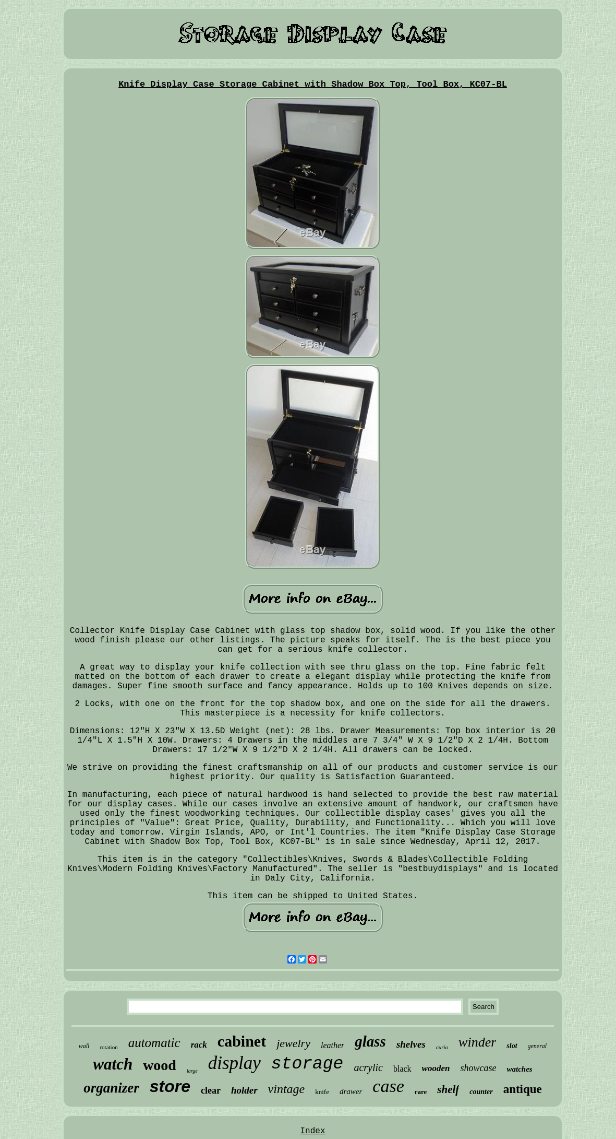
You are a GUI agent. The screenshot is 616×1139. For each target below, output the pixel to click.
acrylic (368, 1067)
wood (159, 1065)
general (537, 1046)
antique (522, 1089)
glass (370, 1041)
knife (322, 1092)
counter (480, 1092)
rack (199, 1045)
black (402, 1068)
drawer (351, 1091)
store (170, 1086)
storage (307, 1064)
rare (421, 1092)
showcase (478, 1068)
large (192, 1071)
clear (211, 1090)
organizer (111, 1088)
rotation (108, 1047)
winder (477, 1042)
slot (511, 1046)
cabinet (242, 1041)
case (388, 1086)
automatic (154, 1043)
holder (244, 1090)
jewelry (293, 1043)
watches (519, 1069)
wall (84, 1046)
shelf (448, 1089)
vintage (286, 1089)
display (234, 1063)
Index (312, 1131)
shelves (411, 1044)
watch (112, 1064)
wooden (436, 1068)
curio (442, 1047)
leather (332, 1045)
